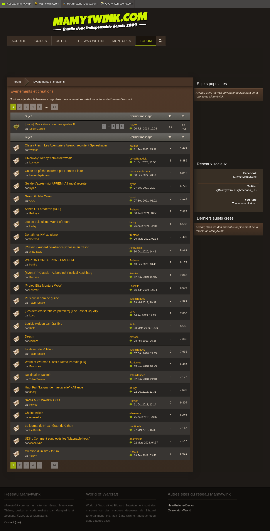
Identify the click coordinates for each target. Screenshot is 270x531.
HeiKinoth (35, 430)
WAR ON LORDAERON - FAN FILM (49, 260)
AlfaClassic (35, 251)
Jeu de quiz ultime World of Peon (47, 221)
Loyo (32, 315)
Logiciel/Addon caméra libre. (44, 323)
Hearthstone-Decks (181, 505)
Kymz (32, 188)
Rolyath (33, 404)
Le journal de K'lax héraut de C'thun (49, 425)
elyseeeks (35, 417)
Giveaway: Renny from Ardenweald (49, 158)
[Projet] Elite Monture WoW (43, 285)
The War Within (90, 41)
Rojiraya (34, 213)
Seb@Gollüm (37, 128)
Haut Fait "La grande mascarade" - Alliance (54, 387)
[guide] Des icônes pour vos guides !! (50, 124)
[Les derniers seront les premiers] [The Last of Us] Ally (61, 311)
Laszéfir (34, 290)
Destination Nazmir (38, 374)
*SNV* (133, 124)
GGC (32, 200)
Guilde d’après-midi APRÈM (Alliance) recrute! (56, 183)
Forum (146, 41)
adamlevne (35, 443)
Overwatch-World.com (117, 3)
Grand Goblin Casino (39, 196)
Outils (62, 41)
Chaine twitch (34, 413)
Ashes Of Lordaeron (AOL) (43, 209)
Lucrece (34, 162)
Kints (32, 328)
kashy (32, 226)
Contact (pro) (12, 522)
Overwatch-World (179, 510)
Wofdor (33, 149)
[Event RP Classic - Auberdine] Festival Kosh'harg (58, 272)
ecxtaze (33, 341)
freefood (34, 239)
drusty (33, 391)
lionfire (33, 264)
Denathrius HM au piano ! (42, 234)
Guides (40, 41)
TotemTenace (37, 302)
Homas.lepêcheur (39, 175)
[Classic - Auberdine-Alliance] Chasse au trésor (57, 247)
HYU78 (134, 451)
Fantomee (35, 366)
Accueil (19, 41)
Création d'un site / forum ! (43, 451)
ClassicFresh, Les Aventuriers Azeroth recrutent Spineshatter (66, 145)
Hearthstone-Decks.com (79, 3)
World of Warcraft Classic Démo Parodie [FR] (55, 362)
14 (54, 106)
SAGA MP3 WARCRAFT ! (42, 400)
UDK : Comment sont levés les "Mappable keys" (57, 438)
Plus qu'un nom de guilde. (42, 298)
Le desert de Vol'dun (38, 349)
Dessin (29, 336)
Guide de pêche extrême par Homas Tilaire (54, 171)
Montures (121, 41)
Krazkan (34, 277)
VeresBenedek (138, 158)
